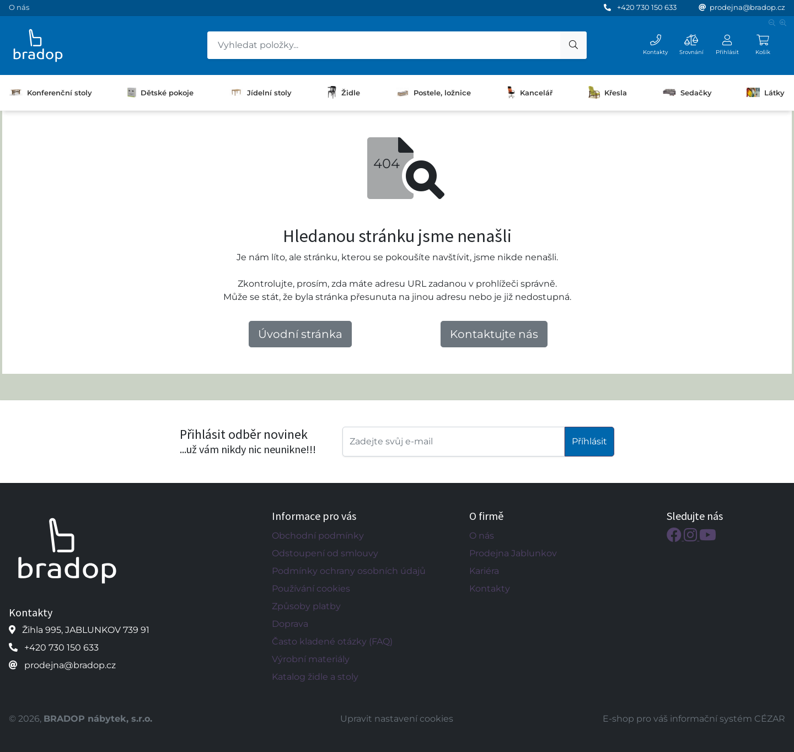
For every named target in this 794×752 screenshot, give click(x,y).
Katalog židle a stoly (315, 677)
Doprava (290, 624)
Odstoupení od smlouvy (325, 553)
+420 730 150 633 (647, 7)
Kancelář (529, 92)
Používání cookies (311, 588)
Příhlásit (589, 441)
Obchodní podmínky (318, 535)
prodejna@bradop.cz (747, 7)
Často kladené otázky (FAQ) (332, 641)
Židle (343, 92)
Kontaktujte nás (494, 334)
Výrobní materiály (311, 659)
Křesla (607, 92)
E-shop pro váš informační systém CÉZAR (694, 718)
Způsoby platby (306, 606)
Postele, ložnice (433, 92)
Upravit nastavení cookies (396, 718)
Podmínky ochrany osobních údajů (349, 571)
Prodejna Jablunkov (513, 553)
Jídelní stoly (260, 92)
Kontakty (489, 588)
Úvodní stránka (300, 334)
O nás (19, 7)
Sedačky (687, 92)
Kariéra (484, 571)
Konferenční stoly (50, 92)
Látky (765, 92)
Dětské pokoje (160, 92)
